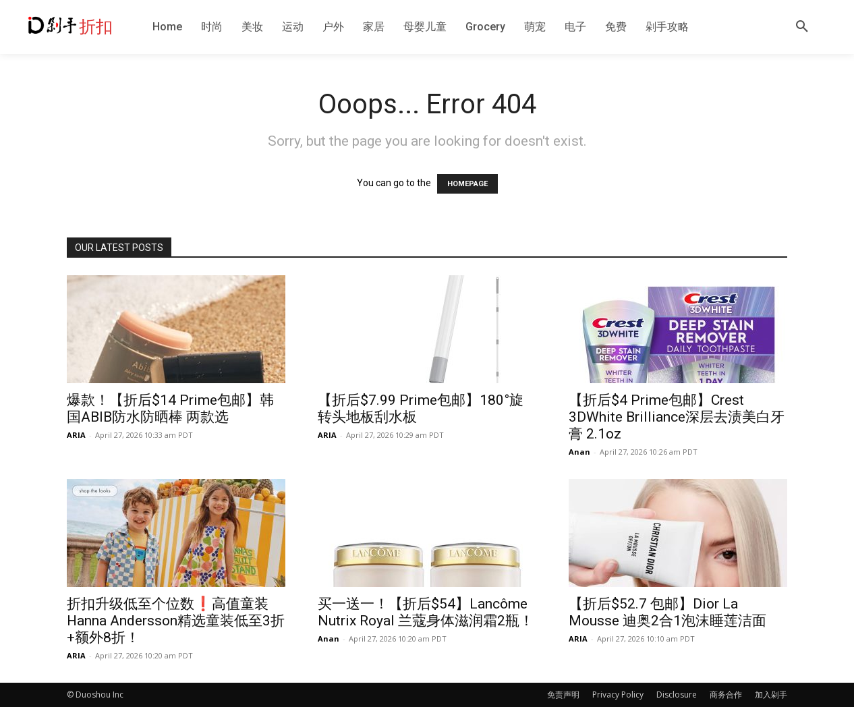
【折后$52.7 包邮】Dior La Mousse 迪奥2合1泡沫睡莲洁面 (667, 612)
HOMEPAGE (467, 183)
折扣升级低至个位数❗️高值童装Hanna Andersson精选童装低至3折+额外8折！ (176, 621)
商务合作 (726, 694)
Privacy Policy (618, 694)
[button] (802, 27)
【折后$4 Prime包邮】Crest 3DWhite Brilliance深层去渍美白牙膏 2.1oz (677, 417)
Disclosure (676, 694)
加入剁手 (771, 694)
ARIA (76, 435)
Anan (579, 452)
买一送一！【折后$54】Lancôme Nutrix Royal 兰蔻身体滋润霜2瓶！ (426, 612)
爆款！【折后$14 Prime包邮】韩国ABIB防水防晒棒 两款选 (170, 408)
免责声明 (563, 694)
